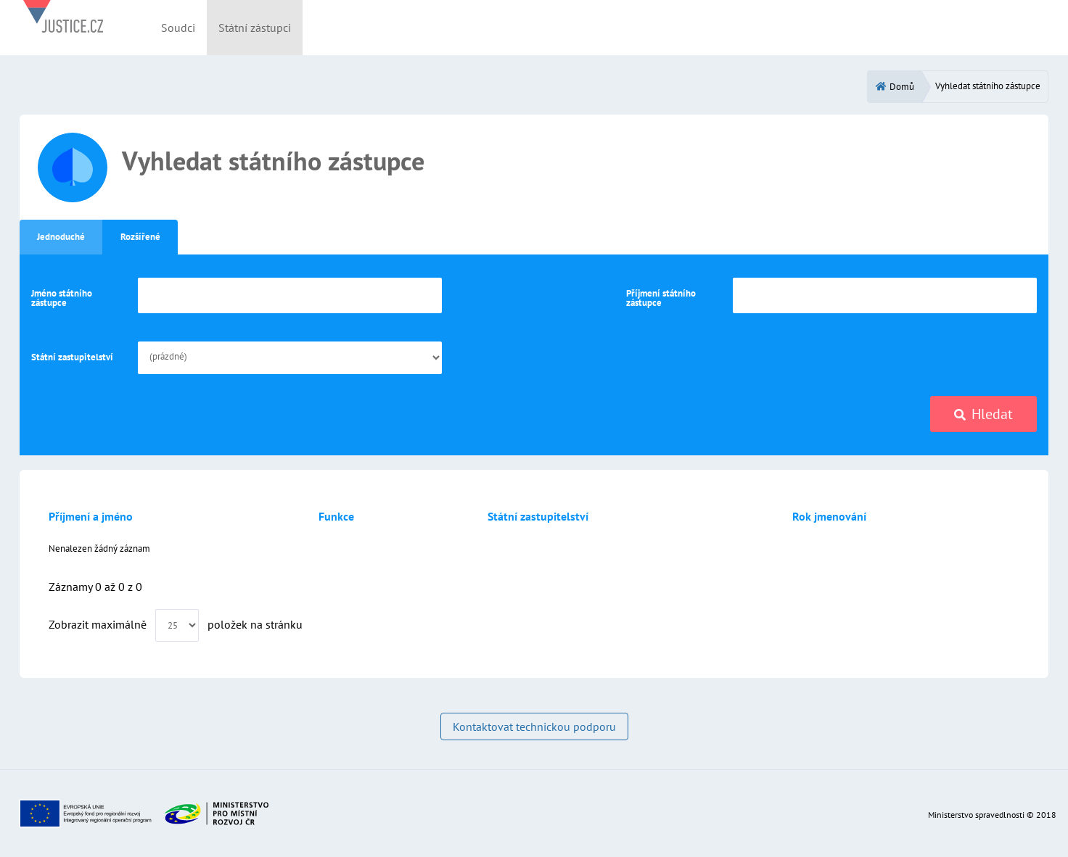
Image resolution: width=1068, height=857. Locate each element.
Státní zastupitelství (72, 357)
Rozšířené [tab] (140, 237)
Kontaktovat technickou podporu (534, 726)
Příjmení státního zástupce (661, 298)
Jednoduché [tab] (61, 237)
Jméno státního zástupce (61, 298)
